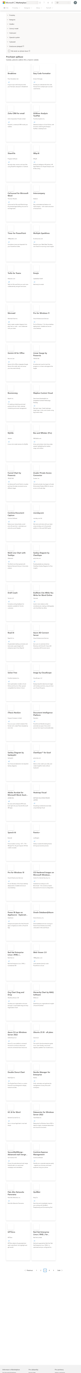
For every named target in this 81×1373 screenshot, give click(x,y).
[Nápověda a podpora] (44, 2)
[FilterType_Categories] (7, 19)
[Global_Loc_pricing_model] (7, 28)
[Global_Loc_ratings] (7, 33)
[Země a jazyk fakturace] (63, 2)
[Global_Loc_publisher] (7, 42)
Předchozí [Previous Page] (30, 1270)
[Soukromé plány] (52, 2)
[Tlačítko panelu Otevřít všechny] (6, 7)
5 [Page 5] (53, 1270)
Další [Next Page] (58, 1270)
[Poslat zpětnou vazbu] (40, 2)
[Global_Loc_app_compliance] (7, 46)
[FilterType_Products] (7, 15)
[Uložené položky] (48, 2)
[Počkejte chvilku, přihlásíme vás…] (75, 2)
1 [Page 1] (36, 1270)
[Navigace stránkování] (43, 1272)
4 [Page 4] (49, 1270)
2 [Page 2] (40, 1270)
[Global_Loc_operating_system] (7, 37)
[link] (18, 83)
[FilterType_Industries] (7, 24)
